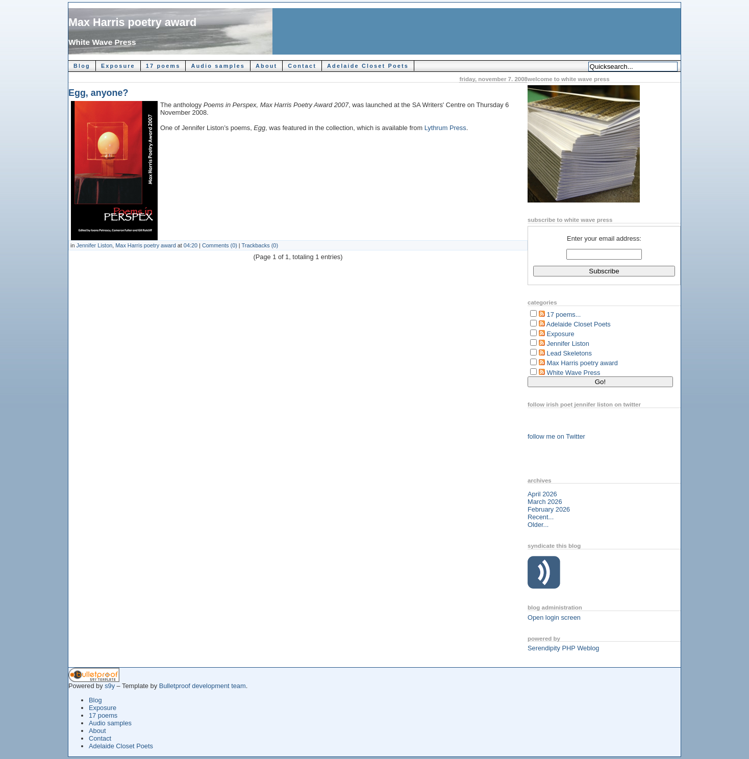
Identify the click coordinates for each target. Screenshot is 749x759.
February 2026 (549, 509)
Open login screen (554, 617)
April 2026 (542, 494)
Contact (302, 66)
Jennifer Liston (95, 245)
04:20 (190, 245)
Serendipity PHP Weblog (563, 648)
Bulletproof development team (202, 686)
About (266, 66)
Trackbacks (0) (260, 245)
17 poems (163, 66)
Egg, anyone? (98, 93)
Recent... (541, 517)
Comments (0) (219, 245)
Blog (81, 66)
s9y (110, 686)
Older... (538, 524)
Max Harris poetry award (132, 22)
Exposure (118, 66)
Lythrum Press (445, 128)
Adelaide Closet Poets (368, 66)
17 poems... (564, 314)
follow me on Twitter (556, 436)
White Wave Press (102, 42)
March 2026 (545, 501)
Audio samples (218, 66)
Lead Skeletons (569, 353)
